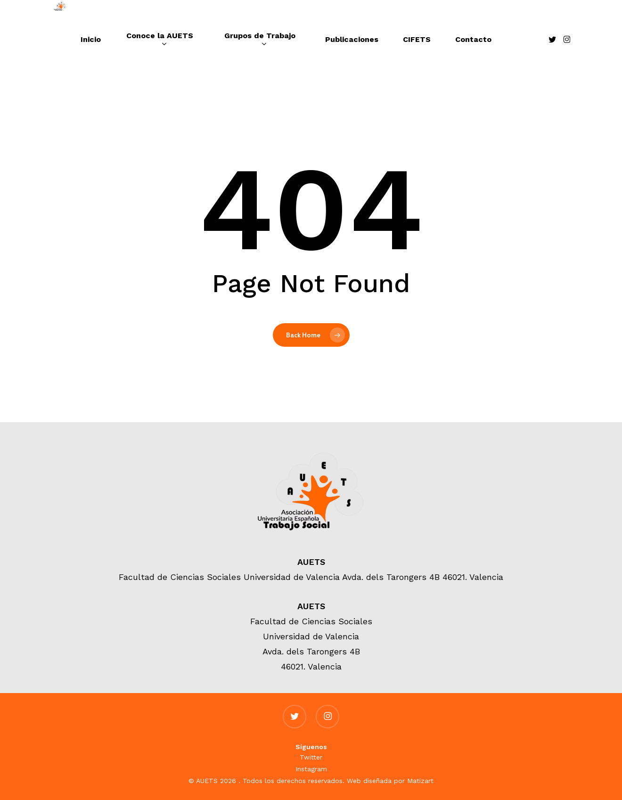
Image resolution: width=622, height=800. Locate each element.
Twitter (311, 757)
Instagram (311, 769)
